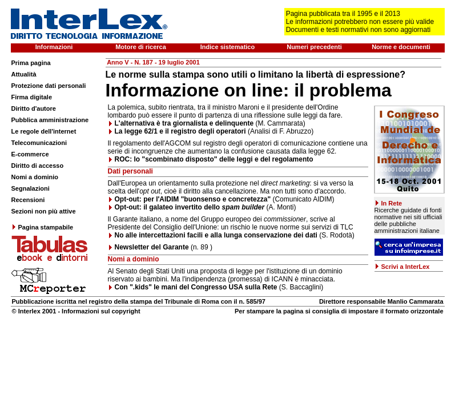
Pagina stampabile (42, 227)
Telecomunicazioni (39, 142)
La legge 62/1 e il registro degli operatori (180, 131)
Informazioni (54, 46)
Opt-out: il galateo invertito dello (190, 207)
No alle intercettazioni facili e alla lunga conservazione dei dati (217, 235)
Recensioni (28, 199)
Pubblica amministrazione (50, 119)
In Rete (391, 203)
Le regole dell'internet (43, 131)
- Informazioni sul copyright (98, 311)
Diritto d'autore (33, 108)
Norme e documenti (401, 46)
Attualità (24, 74)
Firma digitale (32, 97)
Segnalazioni (30, 188)
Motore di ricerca (140, 46)
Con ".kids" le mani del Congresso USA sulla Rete (196, 287)
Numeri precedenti (314, 46)
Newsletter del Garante (152, 247)
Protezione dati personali (48, 85)
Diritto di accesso (37, 165)
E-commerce (30, 154)
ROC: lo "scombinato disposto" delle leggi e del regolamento (214, 159)
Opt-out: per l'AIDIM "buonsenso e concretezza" (193, 199)
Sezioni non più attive (43, 211)
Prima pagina (31, 62)
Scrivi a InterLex (405, 266)
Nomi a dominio (35, 177)
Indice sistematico (227, 46)
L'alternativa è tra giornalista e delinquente (184, 123)
